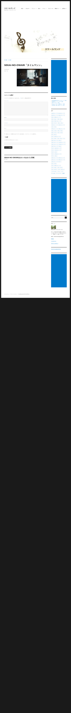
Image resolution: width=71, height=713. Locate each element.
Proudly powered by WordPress (23, 294)
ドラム (59, 171)
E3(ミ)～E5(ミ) (60, 138)
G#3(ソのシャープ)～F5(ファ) (56, 161)
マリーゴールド (58, 173)
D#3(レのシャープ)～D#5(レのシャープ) (58, 128)
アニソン (33, 8)
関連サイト (57, 8)
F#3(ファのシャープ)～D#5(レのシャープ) (58, 144)
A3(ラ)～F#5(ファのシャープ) (56, 121)
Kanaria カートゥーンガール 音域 (57, 101)
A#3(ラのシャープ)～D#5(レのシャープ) (58, 115)
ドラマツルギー (54, 171)
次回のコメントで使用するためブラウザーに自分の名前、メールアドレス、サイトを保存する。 (21, 134)
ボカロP (27, 8)
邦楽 (22, 8)
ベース (62, 171)
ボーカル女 (53, 173)
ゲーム (44, 8)
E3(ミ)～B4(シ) (53, 134)
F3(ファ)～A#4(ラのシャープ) (56, 148)
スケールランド (9, 8)
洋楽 (39, 8)
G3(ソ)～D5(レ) (53, 167)
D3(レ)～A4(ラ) (54, 130)
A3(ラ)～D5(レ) (53, 119)
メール (6, 122)
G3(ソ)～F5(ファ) (54, 169)
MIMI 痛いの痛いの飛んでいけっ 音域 (58, 105)
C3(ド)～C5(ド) (53, 126)
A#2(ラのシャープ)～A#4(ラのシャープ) (58, 113)
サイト (5, 128)
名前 (5, 117)
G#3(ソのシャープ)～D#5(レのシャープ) (58, 159)
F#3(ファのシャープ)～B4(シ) (56, 140)
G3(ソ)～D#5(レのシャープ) (56, 165)
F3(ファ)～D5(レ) (54, 155)
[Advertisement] (35, 21)
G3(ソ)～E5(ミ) (60, 167)
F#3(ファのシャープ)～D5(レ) (56, 146)
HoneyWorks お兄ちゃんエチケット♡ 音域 (59, 100)
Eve (64, 138)
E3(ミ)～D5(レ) (53, 138)
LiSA (59, 169)
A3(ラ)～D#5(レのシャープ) (55, 117)
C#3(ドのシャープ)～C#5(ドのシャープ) (57, 124)
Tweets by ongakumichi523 (56, 249)
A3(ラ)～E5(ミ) (60, 119)
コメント (6, 100)
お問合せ (64, 8)
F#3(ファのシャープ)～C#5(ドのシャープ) (58, 142)
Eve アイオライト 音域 (55, 102)
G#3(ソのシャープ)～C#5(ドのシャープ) (58, 157)
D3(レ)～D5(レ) (60, 130)
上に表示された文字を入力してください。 (11, 139)
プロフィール (50, 8)
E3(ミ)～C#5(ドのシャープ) (55, 136)
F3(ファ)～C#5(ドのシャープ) (56, 150)
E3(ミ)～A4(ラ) (60, 132)
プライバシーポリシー (13, 294)
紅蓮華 (63, 173)
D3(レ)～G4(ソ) (54, 132)
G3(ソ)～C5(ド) (53, 163)
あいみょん (62, 169)
